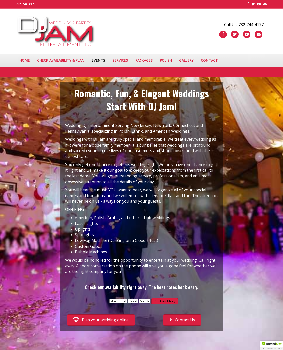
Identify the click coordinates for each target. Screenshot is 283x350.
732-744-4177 (25, 4)
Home (24, 60)
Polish (166, 60)
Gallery (186, 60)
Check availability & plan (60, 60)
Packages (144, 60)
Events (98, 60)
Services (120, 60)
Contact (209, 60)
